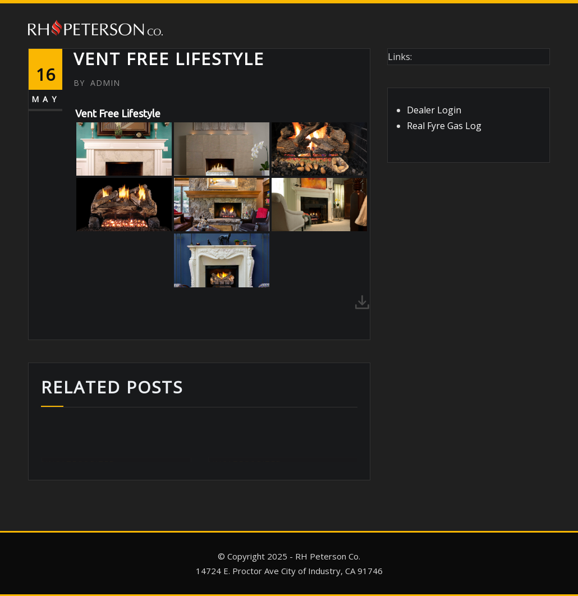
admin (97, 82)
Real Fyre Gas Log (444, 126)
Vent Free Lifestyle (169, 58)
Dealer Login (434, 110)
